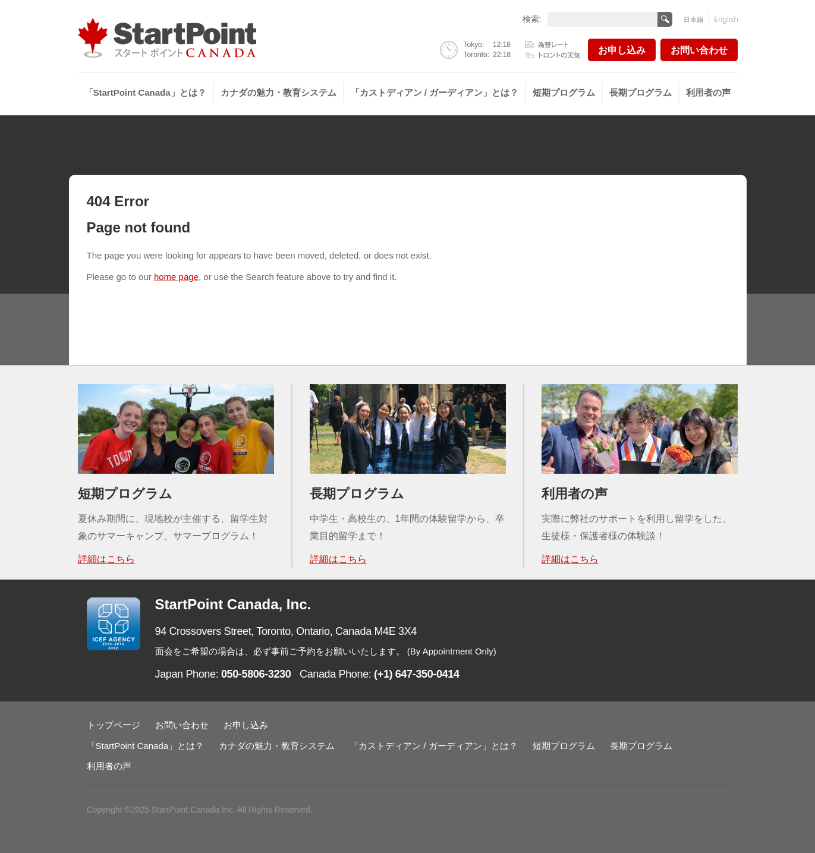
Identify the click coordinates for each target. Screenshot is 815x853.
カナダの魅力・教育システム (278, 92)
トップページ (113, 725)
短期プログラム (564, 92)
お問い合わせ (699, 50)
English (723, 19)
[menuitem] (146, 92)
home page (176, 277)
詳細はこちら (106, 559)
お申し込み (622, 50)
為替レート (553, 45)
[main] (408, 252)
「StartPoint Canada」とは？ (145, 92)
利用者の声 (708, 92)
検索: (532, 18)
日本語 (696, 19)
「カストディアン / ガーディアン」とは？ (435, 92)
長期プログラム (640, 92)
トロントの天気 (553, 54)
